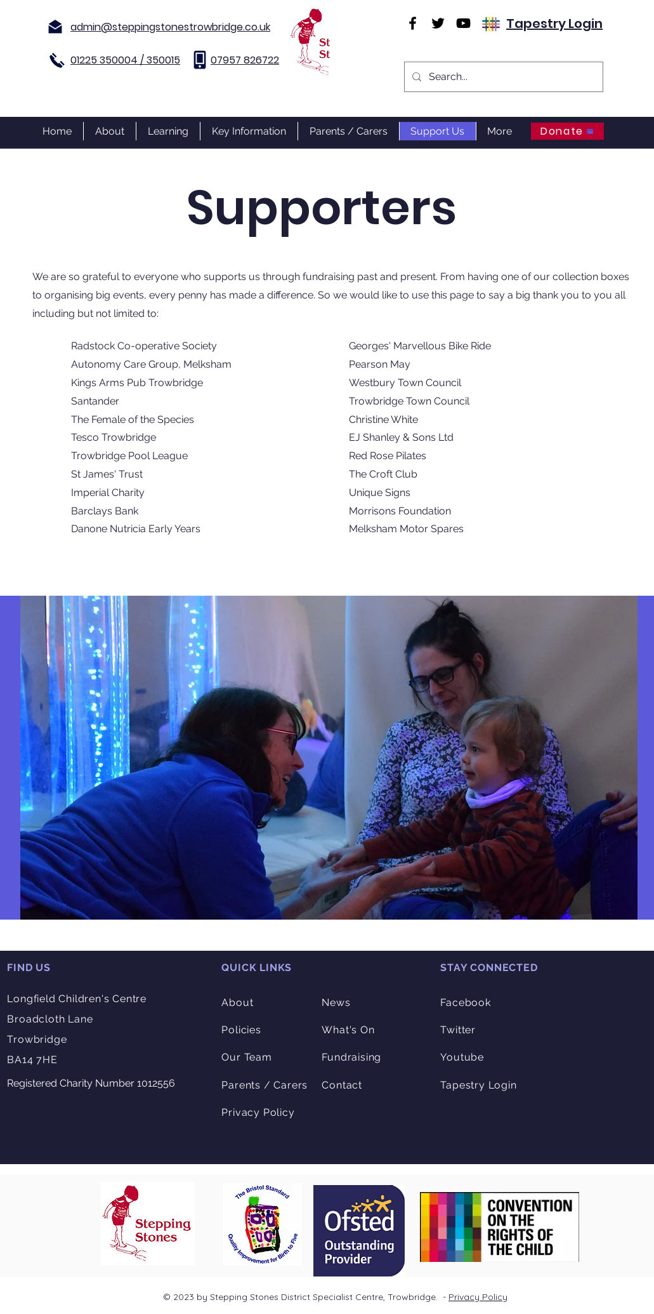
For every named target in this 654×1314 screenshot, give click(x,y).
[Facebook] (412, 23)
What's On (348, 1030)
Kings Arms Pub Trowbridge (137, 383)
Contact (342, 1085)
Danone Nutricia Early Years (135, 529)
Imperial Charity (108, 492)
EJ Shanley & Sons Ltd (401, 437)
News (336, 1002)
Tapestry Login (554, 23)
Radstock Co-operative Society (144, 346)
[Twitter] (438, 23)
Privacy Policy (477, 1297)
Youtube (462, 1057)
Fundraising (351, 1057)
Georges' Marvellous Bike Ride (420, 346)
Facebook (465, 1002)
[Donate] (567, 131)
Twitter (458, 1030)
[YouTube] (463, 23)
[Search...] (502, 76)
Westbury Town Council (405, 383)
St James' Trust (107, 474)
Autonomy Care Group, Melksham (151, 364)
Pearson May (379, 364)
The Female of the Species (132, 419)
